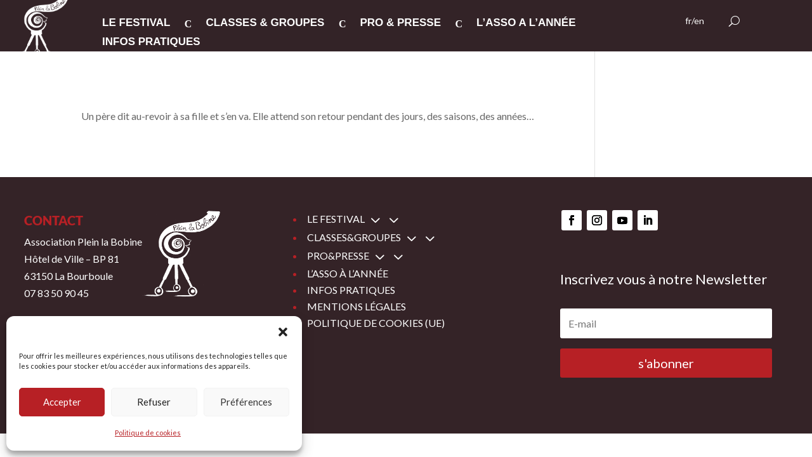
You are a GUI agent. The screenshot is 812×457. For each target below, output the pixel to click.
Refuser (154, 401)
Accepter (62, 401)
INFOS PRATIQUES (151, 42)
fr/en (694, 21)
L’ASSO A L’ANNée (526, 23)
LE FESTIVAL (136, 23)
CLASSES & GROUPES (265, 23)
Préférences (246, 401)
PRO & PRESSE (400, 23)
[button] (283, 332)
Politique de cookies (148, 432)
